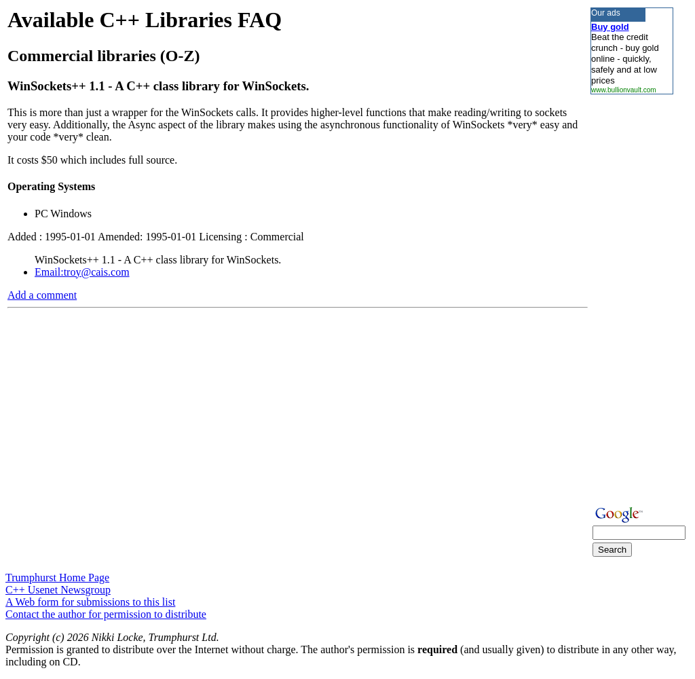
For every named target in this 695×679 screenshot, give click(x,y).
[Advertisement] (631, 298)
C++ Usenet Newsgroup (58, 589)
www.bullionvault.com (623, 90)
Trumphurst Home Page (57, 577)
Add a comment (42, 295)
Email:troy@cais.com (82, 272)
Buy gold (610, 27)
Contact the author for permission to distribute (105, 614)
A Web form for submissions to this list (90, 602)
